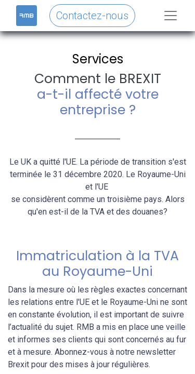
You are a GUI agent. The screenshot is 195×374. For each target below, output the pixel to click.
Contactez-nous (92, 15)
